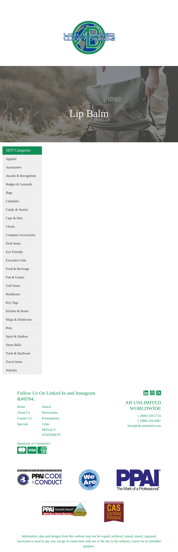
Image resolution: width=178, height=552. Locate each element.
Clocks (10, 226)
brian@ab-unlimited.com (144, 425)
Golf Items (13, 285)
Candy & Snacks (17, 209)
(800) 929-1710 (150, 416)
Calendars (12, 201)
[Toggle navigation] (6, 61)
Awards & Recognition (21, 176)
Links (61, 4)
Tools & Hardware (18, 353)
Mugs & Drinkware (19, 319)
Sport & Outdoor (17, 336)
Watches (11, 370)
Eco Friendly (14, 252)
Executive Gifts (16, 260)
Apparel (11, 159)
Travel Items (14, 362)
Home (8, 4)
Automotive (14, 167)
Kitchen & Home (17, 311)
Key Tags (12, 302)
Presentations (51, 418)
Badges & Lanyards (19, 184)
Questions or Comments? (34, 443)
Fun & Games (15, 277)
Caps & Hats (14, 218)
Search (98, 4)
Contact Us (38, 4)
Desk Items (13, 243)
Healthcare (13, 294)
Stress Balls (13, 345)
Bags (9, 192)
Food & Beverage (17, 269)
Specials (22, 424)
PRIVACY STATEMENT (51, 432)
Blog (51, 4)
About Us (21, 4)
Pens (9, 328)
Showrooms (50, 412)
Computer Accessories (21, 235)
